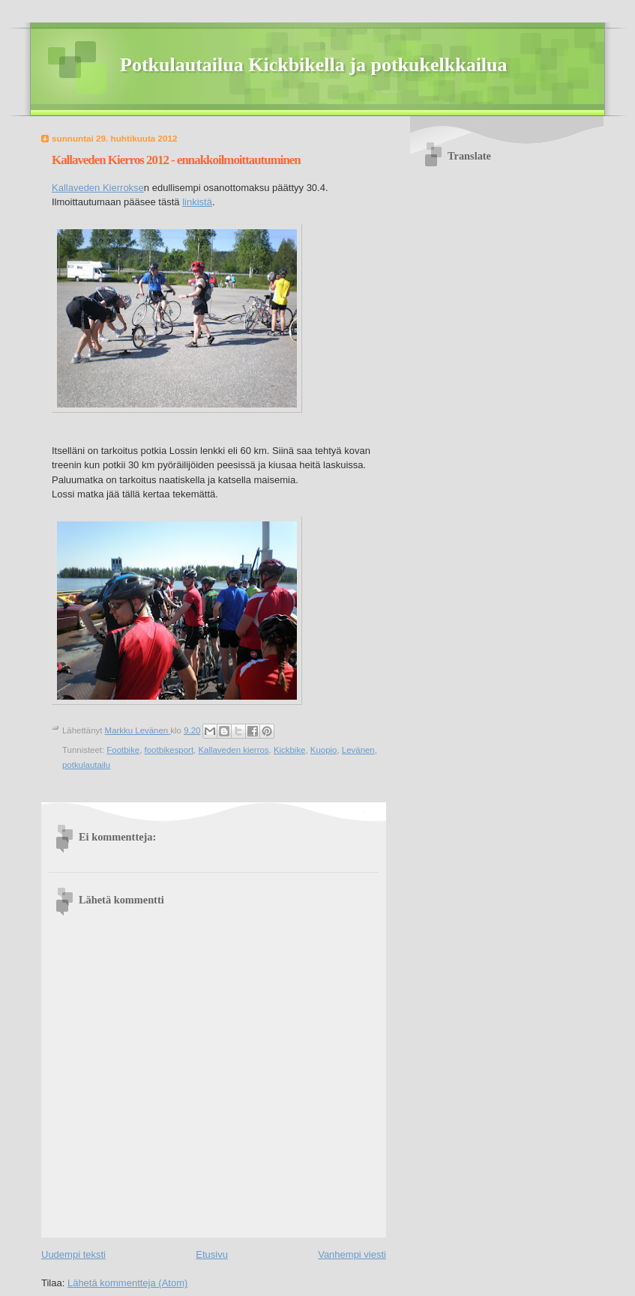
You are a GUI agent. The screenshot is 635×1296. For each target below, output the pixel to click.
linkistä (197, 202)
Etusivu (212, 1254)
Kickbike (290, 749)
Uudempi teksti (73, 1254)
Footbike (122, 749)
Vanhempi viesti (352, 1254)
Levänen (358, 749)
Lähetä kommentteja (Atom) (127, 1283)
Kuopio (323, 749)
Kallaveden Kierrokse (98, 187)
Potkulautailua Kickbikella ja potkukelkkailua (314, 65)
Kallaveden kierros (233, 749)
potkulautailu (86, 764)
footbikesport (169, 749)
